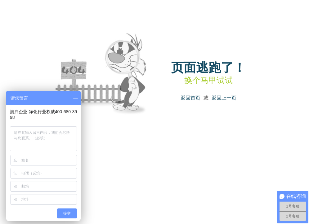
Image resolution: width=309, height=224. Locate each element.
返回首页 (190, 97)
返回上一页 (224, 97)
